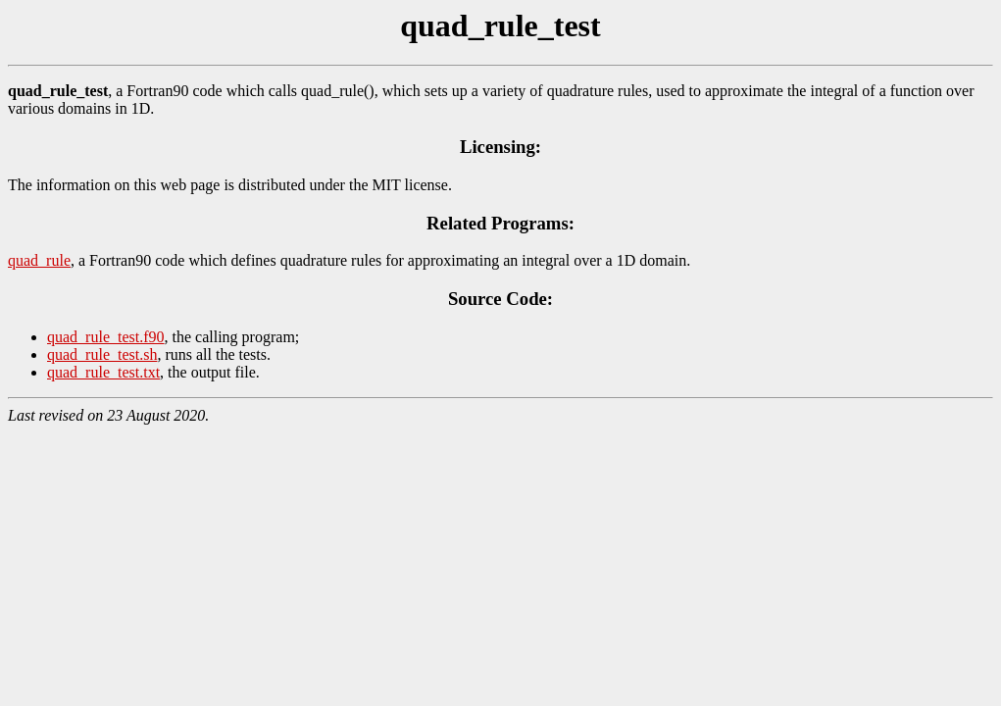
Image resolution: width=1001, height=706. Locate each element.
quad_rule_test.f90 (106, 336)
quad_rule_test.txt (103, 372)
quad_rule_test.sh (102, 354)
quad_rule (39, 260)
